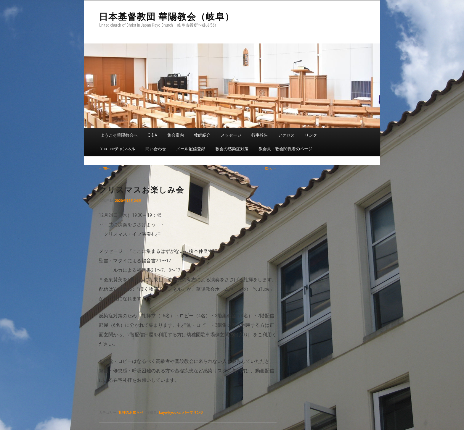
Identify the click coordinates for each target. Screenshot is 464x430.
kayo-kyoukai (170, 412)
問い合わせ (155, 148)
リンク (311, 135)
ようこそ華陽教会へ (119, 135)
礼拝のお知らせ (130, 412)
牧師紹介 (202, 135)
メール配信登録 (190, 148)
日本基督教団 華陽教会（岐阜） (166, 17)
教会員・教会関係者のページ (285, 148)
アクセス (286, 135)
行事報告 (259, 135)
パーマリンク (193, 412)
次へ (270, 168)
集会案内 (175, 135)
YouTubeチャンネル (117, 148)
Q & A (152, 135)
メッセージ (231, 135)
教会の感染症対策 (231, 148)
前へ (104, 168)
